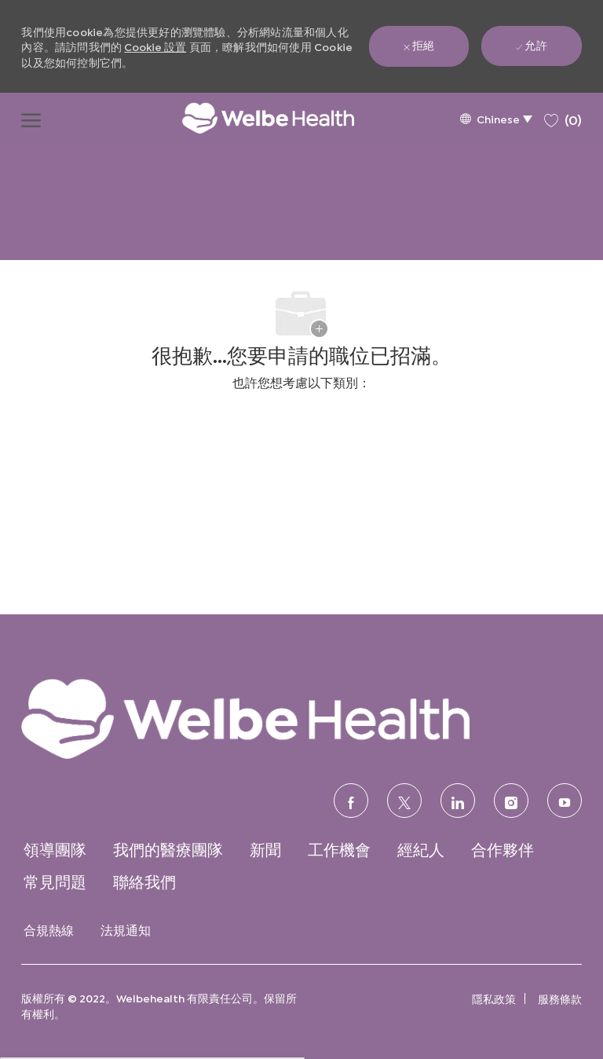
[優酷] (564, 800)
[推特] (404, 800)
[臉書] (351, 800)
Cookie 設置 (155, 46)
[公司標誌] (252, 118)
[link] (301, 718)
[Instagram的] (511, 800)
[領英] (457, 800)
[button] (496, 118)
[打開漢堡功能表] (31, 117)
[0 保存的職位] (563, 117)
